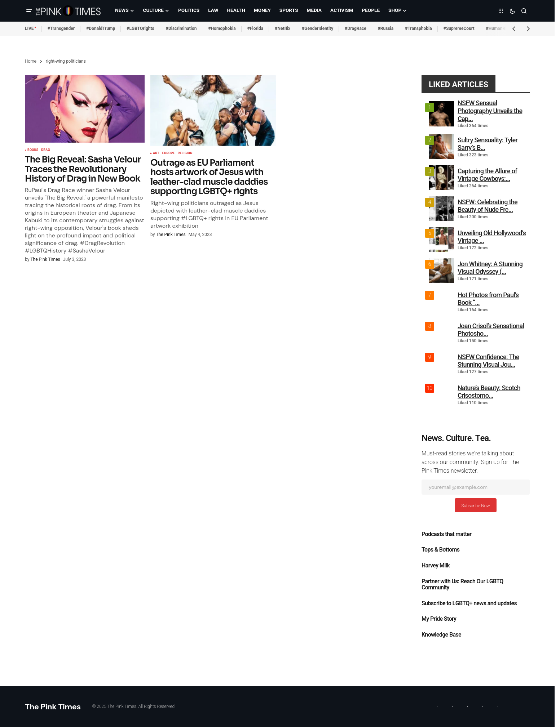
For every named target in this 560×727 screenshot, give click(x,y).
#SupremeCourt (459, 28)
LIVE (29, 28)
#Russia (386, 28)
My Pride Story (439, 619)
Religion (185, 153)
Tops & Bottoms (440, 549)
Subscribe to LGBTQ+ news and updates (469, 603)
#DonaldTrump (100, 28)
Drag (45, 150)
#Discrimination (181, 28)
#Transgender (61, 28)
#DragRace (355, 28)
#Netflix (282, 28)
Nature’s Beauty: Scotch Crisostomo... (489, 392)
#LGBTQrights (140, 28)
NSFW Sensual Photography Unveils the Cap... (490, 110)
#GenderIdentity (317, 28)
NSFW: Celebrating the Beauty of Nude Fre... (487, 206)
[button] (29, 10)
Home (30, 61)
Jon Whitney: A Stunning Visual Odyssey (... (490, 268)
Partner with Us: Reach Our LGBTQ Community (462, 584)
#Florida (255, 28)
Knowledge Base (441, 634)
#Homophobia (221, 28)
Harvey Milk (436, 565)
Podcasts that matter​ (446, 534)
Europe (168, 153)
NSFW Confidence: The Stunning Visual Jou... (488, 361)
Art (156, 153)
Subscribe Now (475, 506)
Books (32, 150)
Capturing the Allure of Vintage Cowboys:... (487, 175)
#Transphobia (418, 28)
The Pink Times (53, 706)
